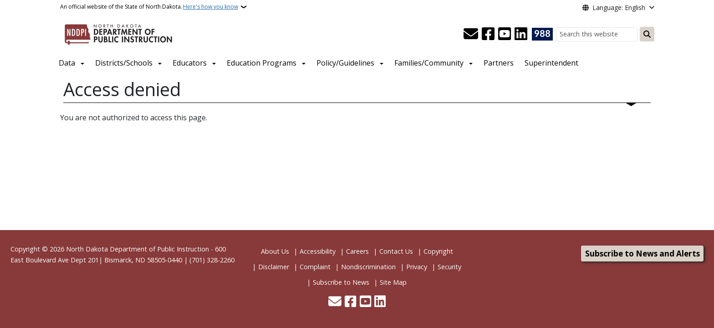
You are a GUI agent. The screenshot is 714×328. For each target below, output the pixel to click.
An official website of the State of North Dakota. (149, 7)
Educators (190, 63)
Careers (357, 251)
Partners (499, 63)
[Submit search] (647, 34)
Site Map (393, 282)
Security (449, 266)
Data (67, 63)
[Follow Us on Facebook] (488, 34)
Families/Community (429, 63)
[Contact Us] (471, 34)
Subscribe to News (341, 282)
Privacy (416, 266)
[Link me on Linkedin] (521, 34)
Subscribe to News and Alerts (642, 253)
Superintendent (551, 63)
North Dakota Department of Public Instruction (137, 249)
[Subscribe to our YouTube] (504, 34)
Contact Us (396, 251)
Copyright (438, 251)
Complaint (315, 266)
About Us (275, 251)
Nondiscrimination (368, 266)
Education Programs (261, 63)
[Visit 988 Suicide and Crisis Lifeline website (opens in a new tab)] (542, 34)
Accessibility (318, 251)
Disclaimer (273, 266)
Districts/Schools (124, 63)
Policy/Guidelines (345, 63)
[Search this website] (597, 34)
